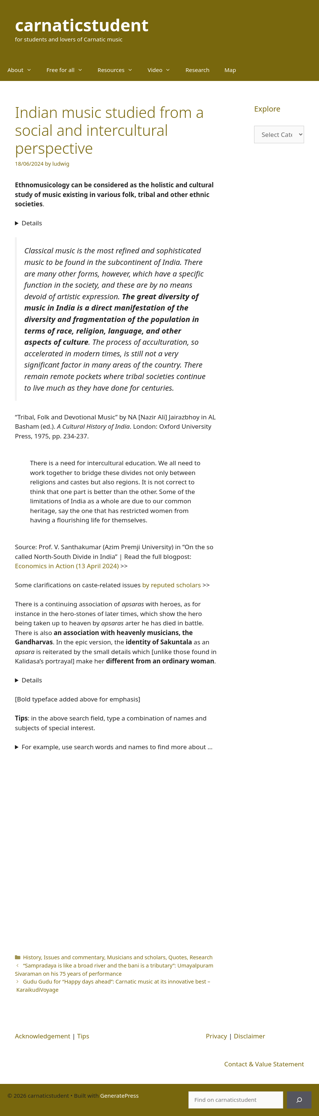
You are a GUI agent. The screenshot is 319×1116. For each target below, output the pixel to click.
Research (197, 70)
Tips (83, 1036)
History (32, 957)
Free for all (68, 70)
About (23, 70)
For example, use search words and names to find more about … (117, 747)
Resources (119, 70)
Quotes (177, 957)
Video (163, 70)
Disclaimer (249, 1036)
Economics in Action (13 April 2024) (67, 566)
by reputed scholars (171, 585)
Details (32, 223)
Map (230, 70)
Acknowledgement (43, 1036)
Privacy (216, 1036)
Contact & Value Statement (264, 1064)
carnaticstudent (81, 24)
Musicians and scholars (136, 957)
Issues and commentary (74, 957)
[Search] (299, 1100)
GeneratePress (119, 1095)
